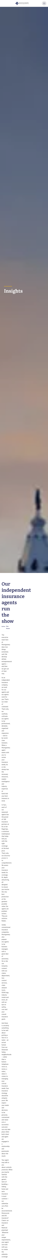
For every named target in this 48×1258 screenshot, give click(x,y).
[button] (44, 3)
